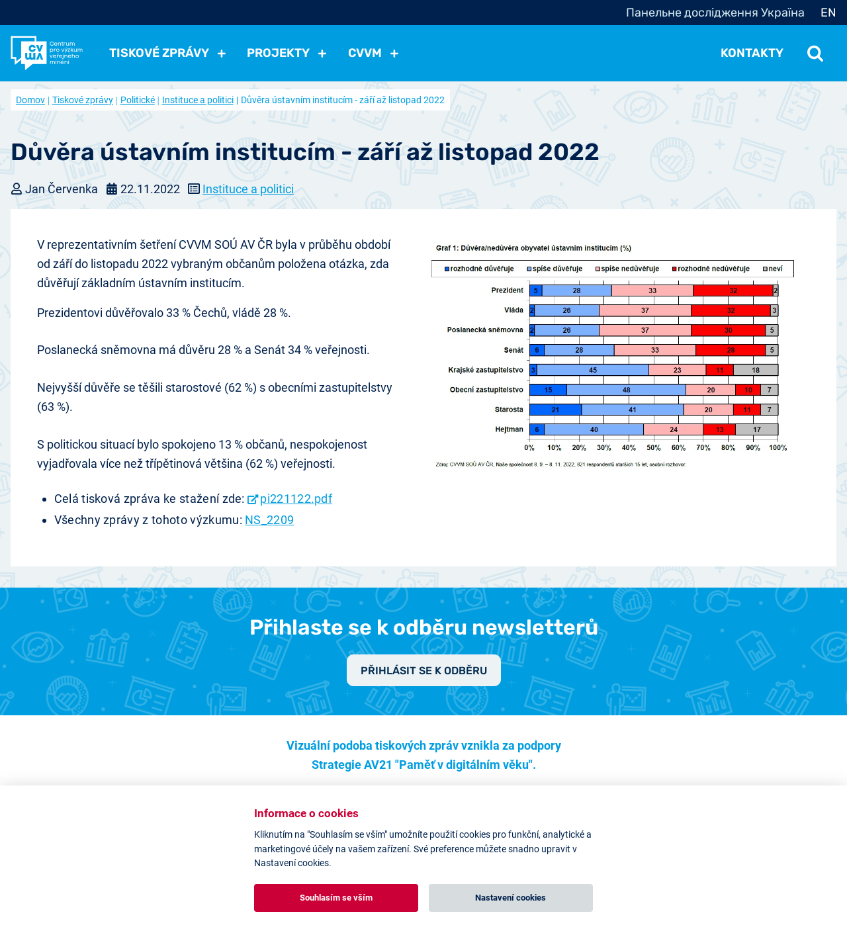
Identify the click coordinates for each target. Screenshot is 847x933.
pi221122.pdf (296, 499)
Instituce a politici (198, 100)
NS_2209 (269, 520)
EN (828, 12)
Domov (30, 100)
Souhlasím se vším (336, 898)
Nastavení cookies (510, 898)
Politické (137, 100)
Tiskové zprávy (82, 100)
